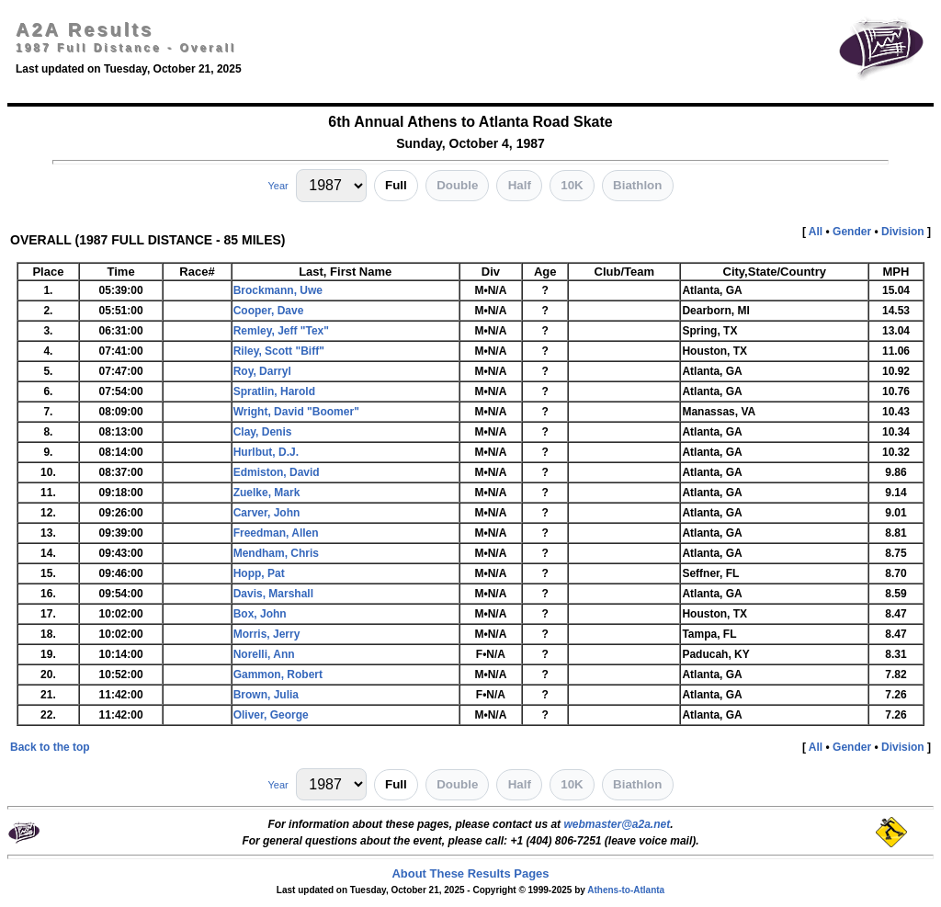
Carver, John (266, 512)
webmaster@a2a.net (616, 824)
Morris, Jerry (266, 634)
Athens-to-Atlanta (625, 890)
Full (396, 185)
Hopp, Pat (259, 573)
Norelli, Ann (264, 654)
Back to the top (50, 747)
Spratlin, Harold (274, 391)
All (815, 231)
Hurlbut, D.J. (266, 452)
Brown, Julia (266, 694)
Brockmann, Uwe (278, 290)
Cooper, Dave (268, 310)
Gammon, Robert (278, 674)
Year (277, 185)
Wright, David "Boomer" (296, 411)
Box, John (260, 613)
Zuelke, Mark (266, 492)
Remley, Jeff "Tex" (281, 330)
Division (902, 231)
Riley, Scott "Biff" (278, 351)
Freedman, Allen (276, 533)
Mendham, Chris (276, 553)
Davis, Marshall (273, 593)
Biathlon (637, 185)
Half (519, 185)
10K (572, 185)
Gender (852, 231)
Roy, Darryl (262, 371)
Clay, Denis (262, 431)
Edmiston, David (276, 472)
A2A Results (84, 29)
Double (457, 185)
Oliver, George (271, 715)
